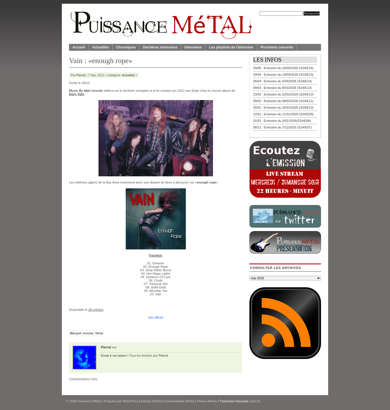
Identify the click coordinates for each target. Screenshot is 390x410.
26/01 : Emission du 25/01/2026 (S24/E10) (283, 107)
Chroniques (126, 47)
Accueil (78, 47)
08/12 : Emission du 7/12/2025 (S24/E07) (282, 127)
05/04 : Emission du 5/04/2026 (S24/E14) (282, 81)
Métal (99, 333)
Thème (206, 401)
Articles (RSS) (151, 401)
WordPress (130, 401)
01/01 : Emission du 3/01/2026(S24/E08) (282, 120)
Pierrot (80, 75)
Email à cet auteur (114, 355)
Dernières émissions (160, 47)
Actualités (100, 47)
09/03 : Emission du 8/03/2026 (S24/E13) (282, 87)
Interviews (193, 47)
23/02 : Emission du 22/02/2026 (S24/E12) (283, 94)
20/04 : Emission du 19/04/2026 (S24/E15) (283, 74)
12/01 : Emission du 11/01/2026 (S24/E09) (283, 114)
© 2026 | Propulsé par (94, 401)
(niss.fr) (254, 401)
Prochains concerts (277, 47)
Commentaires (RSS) (179, 401)
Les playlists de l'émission (231, 47)
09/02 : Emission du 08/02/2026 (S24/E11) (283, 101)
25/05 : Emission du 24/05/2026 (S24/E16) (283, 68)
